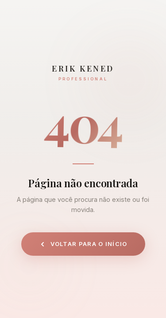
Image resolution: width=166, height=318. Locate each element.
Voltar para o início (83, 243)
